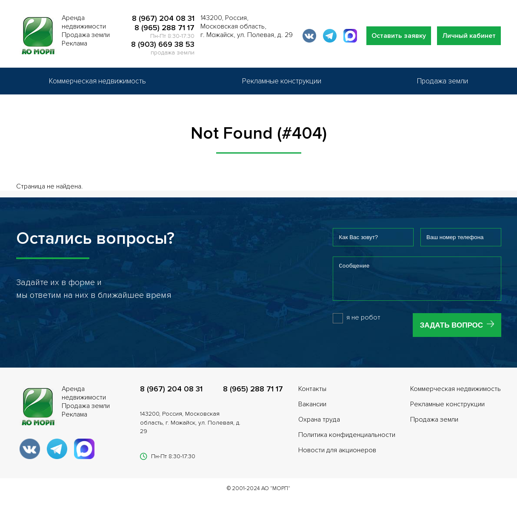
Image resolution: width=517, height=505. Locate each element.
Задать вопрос (451, 332)
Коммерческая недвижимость (97, 81)
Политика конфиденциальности (346, 441)
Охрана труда (319, 426)
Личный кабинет (469, 35)
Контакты (312, 395)
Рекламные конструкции (281, 81)
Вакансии (312, 410)
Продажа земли (442, 81)
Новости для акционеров (337, 456)
